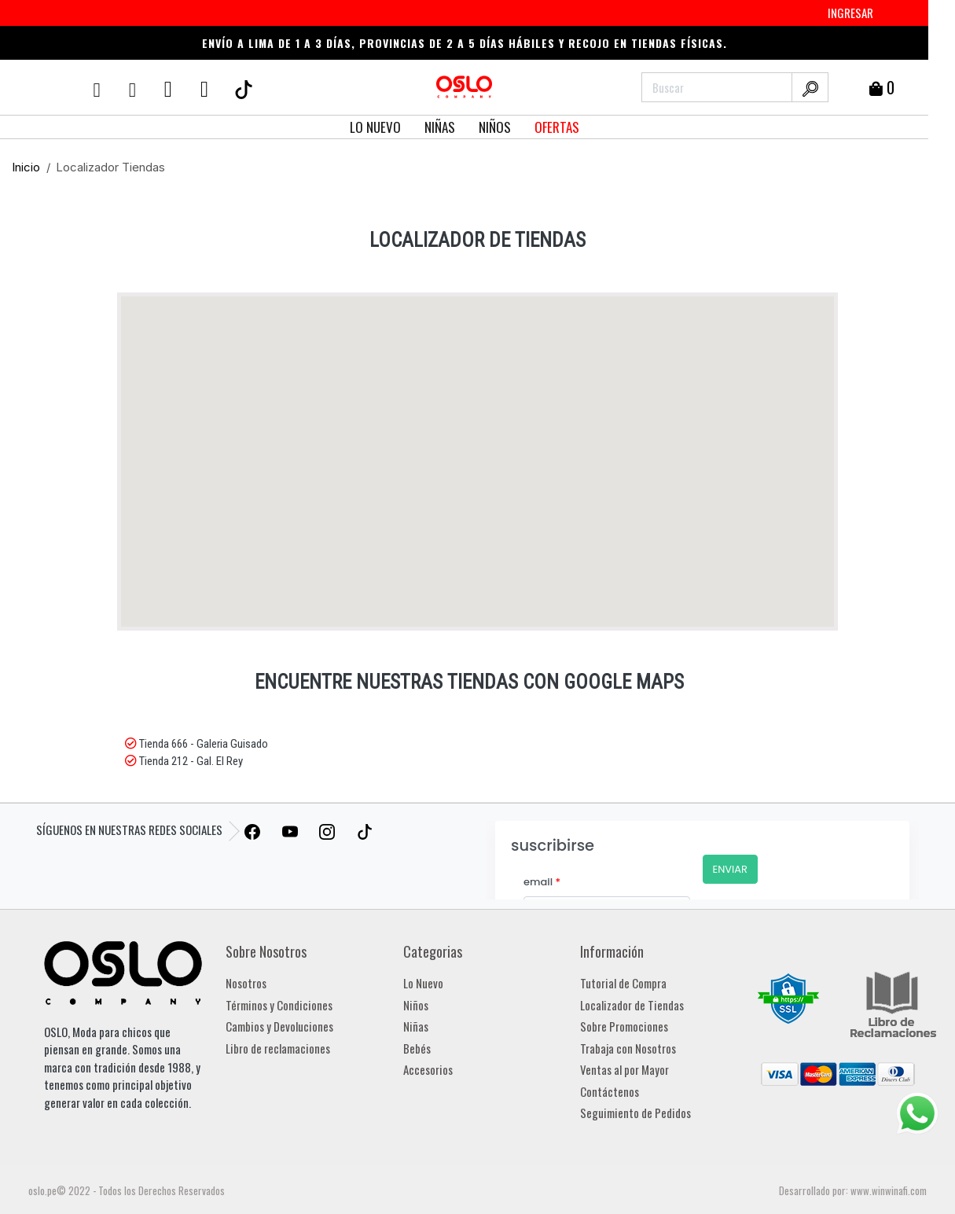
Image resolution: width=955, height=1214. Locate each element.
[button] (525, 460)
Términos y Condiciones (279, 1005)
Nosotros (246, 982)
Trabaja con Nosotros (628, 1048)
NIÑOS (495, 127)
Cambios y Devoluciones (279, 1026)
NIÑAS (439, 127)
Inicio (26, 167)
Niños (415, 1005)
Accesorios (428, 1069)
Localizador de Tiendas (632, 1005)
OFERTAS (556, 127)
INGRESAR (850, 12)
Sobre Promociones (624, 1026)
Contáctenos (609, 1091)
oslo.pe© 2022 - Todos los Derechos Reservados (126, 1190)
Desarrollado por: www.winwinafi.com (853, 1190)
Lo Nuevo (423, 982)
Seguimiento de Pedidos (635, 1112)
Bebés (417, 1048)
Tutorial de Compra (623, 982)
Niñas (415, 1026)
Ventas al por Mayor (624, 1069)
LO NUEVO (375, 127)
